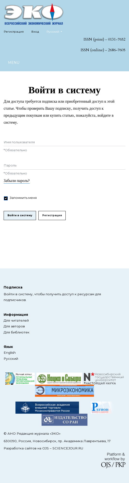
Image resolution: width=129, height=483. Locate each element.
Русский (56, 31)
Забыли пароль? (17, 180)
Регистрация (14, 31)
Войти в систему (19, 215)
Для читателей (16, 320)
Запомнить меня (23, 198)
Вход (35, 31)
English (10, 352)
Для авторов (14, 326)
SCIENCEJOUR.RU (67, 448)
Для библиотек (16, 332)
